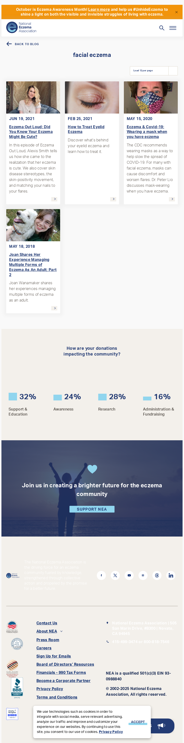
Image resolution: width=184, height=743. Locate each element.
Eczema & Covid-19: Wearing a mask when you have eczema (147, 132)
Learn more (99, 10)
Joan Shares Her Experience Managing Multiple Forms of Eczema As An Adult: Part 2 (33, 265)
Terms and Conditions (56, 697)
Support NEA (92, 509)
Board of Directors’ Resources (65, 664)
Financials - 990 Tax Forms (61, 673)
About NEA (46, 631)
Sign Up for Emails (53, 656)
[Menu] (172, 28)
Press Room (47, 640)
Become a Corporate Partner (63, 681)
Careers (44, 648)
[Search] (84, 25)
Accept (138, 722)
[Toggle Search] (161, 28)
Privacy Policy (49, 689)
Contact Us (46, 623)
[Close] (176, 11)
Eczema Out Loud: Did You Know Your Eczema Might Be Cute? (31, 132)
